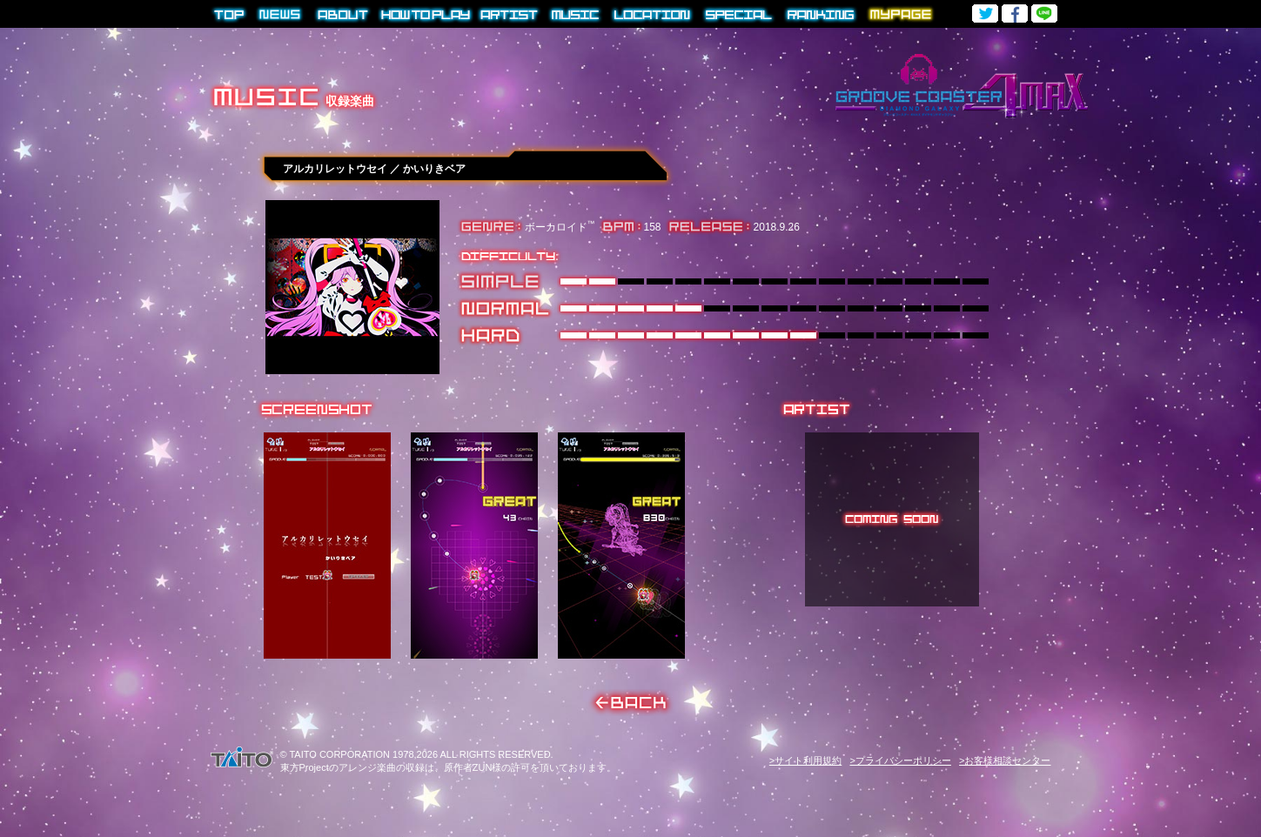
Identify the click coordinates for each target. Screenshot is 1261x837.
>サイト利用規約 (805, 760)
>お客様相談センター (1004, 760)
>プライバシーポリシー (899, 760)
